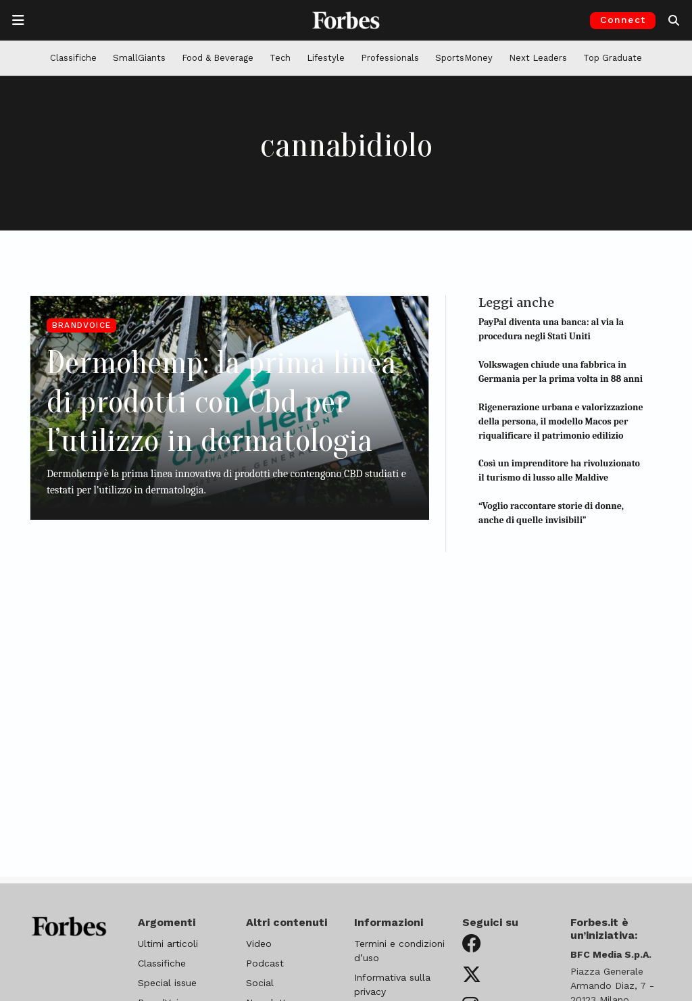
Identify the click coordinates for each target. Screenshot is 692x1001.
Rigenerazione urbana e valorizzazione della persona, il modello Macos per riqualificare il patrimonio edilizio (560, 421)
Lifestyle (326, 58)
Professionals (390, 58)
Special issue (167, 982)
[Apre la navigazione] (18, 20)
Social (260, 982)
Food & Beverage (217, 58)
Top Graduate (612, 58)
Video (259, 943)
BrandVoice (81, 325)
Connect (622, 19)
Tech (280, 58)
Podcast (265, 963)
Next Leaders (538, 58)
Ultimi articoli (168, 943)
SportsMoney (464, 58)
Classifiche (73, 58)
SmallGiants (139, 58)
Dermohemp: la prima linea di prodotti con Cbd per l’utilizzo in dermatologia (221, 401)
